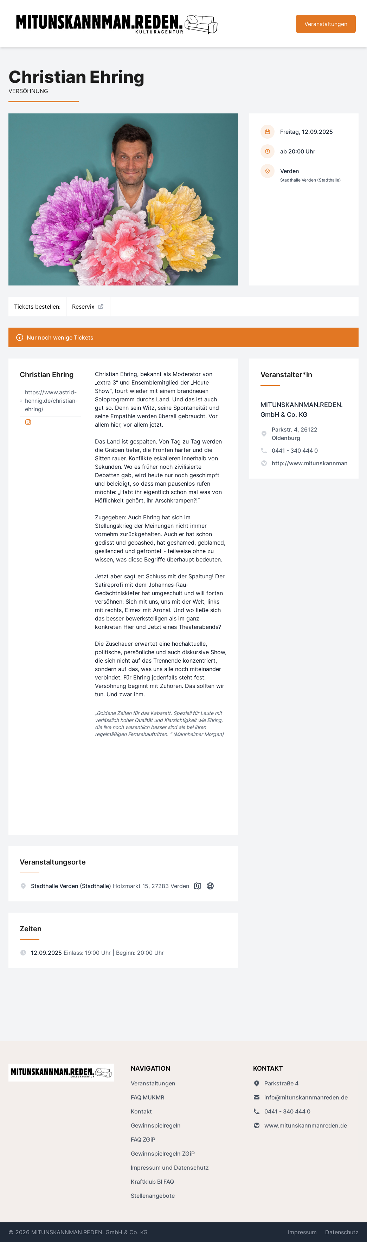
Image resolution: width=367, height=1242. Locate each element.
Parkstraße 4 (275, 1083)
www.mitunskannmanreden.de (300, 1125)
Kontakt (141, 1111)
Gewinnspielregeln (156, 1125)
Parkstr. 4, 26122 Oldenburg (288, 433)
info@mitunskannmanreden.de (300, 1097)
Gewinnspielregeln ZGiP (163, 1153)
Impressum (302, 1232)
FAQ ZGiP (143, 1139)
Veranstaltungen (325, 23)
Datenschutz (342, 1232)
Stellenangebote (153, 1195)
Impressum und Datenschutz (170, 1167)
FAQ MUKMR (147, 1097)
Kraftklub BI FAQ (152, 1181)
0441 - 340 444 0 (289, 450)
